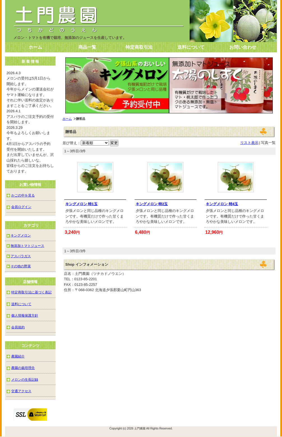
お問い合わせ (242, 47)
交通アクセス (21, 391)
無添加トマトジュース (27, 245)
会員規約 (18, 327)
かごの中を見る (23, 195)
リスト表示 (249, 143)
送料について (190, 47)
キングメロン (21, 235)
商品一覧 (87, 47)
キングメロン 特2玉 (152, 204)
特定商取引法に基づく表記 (31, 292)
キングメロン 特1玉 (81, 204)
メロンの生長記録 (24, 379)
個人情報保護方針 (24, 315)
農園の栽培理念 (23, 368)
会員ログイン (21, 207)
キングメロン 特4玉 (222, 204)
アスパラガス (21, 256)
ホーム (35, 47)
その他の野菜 (21, 266)
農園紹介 (18, 356)
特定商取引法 (139, 47)
